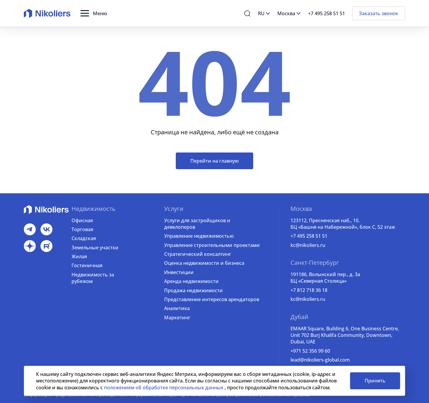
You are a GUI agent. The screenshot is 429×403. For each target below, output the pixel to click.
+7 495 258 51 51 (308, 236)
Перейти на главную (214, 161)
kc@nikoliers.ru (307, 245)
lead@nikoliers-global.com (320, 360)
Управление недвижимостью (199, 236)
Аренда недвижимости (191, 281)
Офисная (82, 220)
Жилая (79, 256)
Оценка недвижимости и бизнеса (204, 263)
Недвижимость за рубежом (93, 277)
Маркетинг (177, 317)
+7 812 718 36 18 (308, 290)
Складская (84, 238)
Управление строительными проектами (212, 245)
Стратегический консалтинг (197, 254)
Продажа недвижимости (193, 290)
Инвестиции (179, 272)
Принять (375, 380)
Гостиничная (87, 265)
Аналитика (177, 308)
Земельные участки (95, 247)
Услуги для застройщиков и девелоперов (197, 223)
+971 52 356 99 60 (310, 351)
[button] (93, 13)
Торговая (82, 229)
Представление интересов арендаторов (211, 299)
